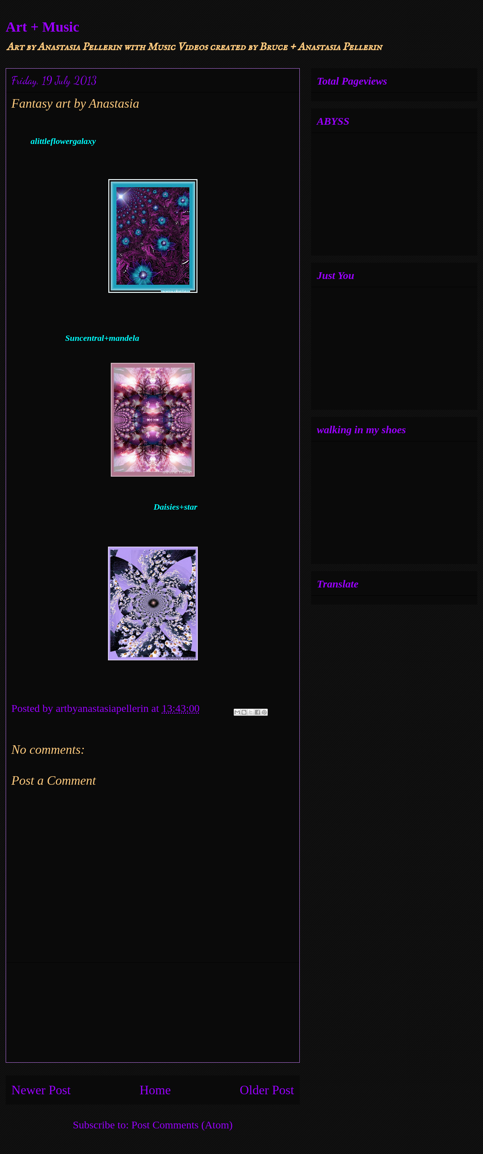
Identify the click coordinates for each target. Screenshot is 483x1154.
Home (155, 1090)
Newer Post (41, 1090)
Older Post (267, 1090)
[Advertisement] (152, 1012)
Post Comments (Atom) (182, 1125)
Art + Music (42, 27)
